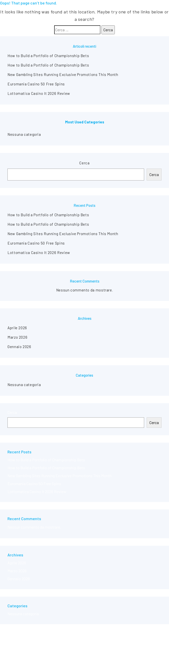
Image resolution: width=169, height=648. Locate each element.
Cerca (84, 163)
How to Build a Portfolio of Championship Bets (48, 55)
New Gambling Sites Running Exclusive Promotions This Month (62, 74)
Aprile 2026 (17, 327)
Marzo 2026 (17, 337)
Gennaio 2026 (19, 346)
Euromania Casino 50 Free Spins (36, 84)
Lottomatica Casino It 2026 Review (38, 93)
